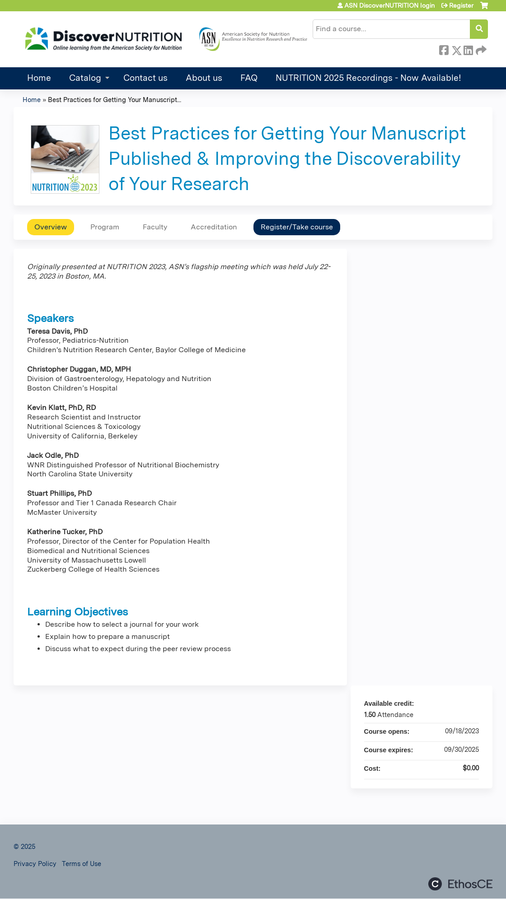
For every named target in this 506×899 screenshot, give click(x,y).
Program (104, 227)
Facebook (443, 48)
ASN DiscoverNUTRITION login (389, 5)
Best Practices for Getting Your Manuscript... (114, 99)
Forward (480, 48)
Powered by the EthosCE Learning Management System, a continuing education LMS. (460, 883)
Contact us (145, 78)
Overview (50, 227)
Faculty (155, 227)
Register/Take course (297, 227)
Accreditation (214, 227)
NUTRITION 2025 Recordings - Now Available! (368, 78)
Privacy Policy (35, 863)
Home (39, 78)
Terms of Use (81, 863)
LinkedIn (468, 48)
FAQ (249, 78)
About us (204, 78)
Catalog (85, 78)
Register (461, 5)
